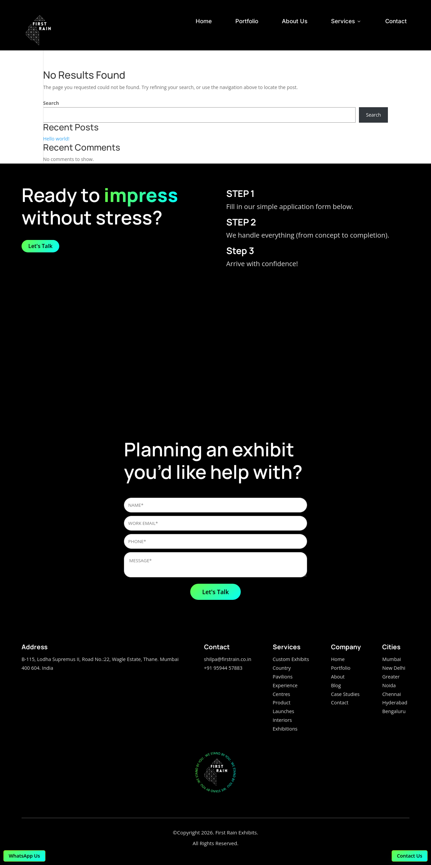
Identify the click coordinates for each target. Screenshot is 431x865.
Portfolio (246, 21)
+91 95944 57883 (223, 668)
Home (204, 21)
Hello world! (56, 138)
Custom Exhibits (291, 659)
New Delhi (393, 668)
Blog (336, 685)
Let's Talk (40, 246)
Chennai (391, 694)
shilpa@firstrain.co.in (228, 659)
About (338, 676)
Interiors (282, 720)
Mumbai (391, 659)
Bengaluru (393, 711)
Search (51, 103)
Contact (396, 21)
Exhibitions (285, 729)
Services (346, 21)
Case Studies (345, 694)
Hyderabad (394, 702)
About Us (294, 21)
